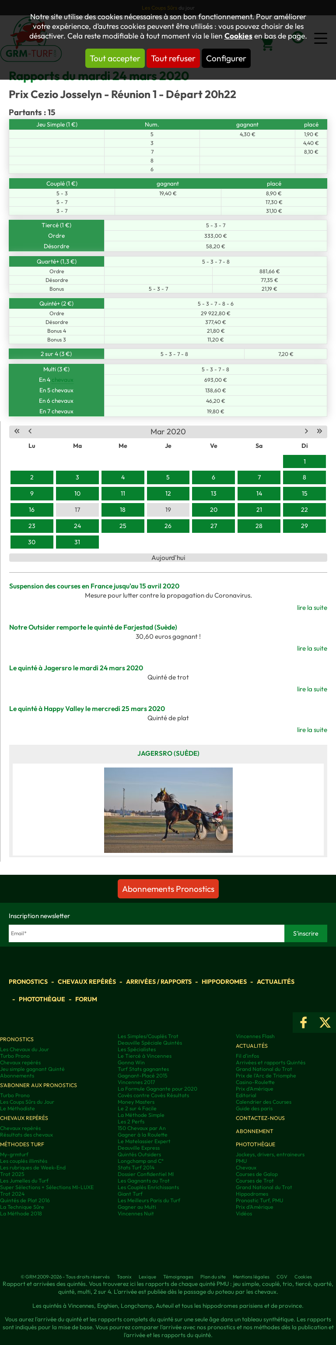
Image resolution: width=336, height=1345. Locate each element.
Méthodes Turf (22, 1144)
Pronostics (28, 982)
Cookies (238, 36)
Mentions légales (251, 1277)
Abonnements (17, 1075)
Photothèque (42, 999)
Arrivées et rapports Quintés (270, 1062)
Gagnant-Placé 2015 (143, 1075)
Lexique (147, 1277)
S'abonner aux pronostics (38, 1085)
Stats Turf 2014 (136, 1167)
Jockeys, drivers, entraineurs (270, 1154)
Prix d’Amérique (254, 1207)
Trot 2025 (12, 1174)
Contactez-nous (260, 1118)
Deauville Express (139, 1147)
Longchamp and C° (141, 1161)
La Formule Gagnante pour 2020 (157, 1088)
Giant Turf (130, 1193)
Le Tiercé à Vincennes (145, 1056)
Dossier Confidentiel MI (146, 1174)
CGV (281, 1277)
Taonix (124, 1277)
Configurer (226, 58)
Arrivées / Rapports (159, 982)
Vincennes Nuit (136, 1213)
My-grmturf (14, 1154)
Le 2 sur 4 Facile (137, 1108)
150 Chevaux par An (142, 1128)
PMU (241, 1161)
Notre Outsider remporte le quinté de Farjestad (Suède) (93, 627)
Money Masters (136, 1102)
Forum (86, 999)
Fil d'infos (247, 1056)
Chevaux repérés (87, 982)
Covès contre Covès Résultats (153, 1095)
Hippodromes (224, 982)
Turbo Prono (15, 1056)
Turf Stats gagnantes (143, 1069)
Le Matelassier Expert (144, 1141)
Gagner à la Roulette (143, 1134)
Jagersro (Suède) (168, 753)
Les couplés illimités (23, 1161)
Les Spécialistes (137, 1049)
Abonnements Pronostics (168, 889)
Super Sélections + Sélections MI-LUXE (47, 1187)
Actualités (275, 982)
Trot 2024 (12, 1193)
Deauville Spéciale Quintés (150, 1042)
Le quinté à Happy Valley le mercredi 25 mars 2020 (87, 708)
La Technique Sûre (22, 1207)
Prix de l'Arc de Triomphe (266, 1075)
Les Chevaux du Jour (24, 1049)
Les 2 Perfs (131, 1121)
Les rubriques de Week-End (33, 1167)
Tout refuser (173, 58)
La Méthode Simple (141, 1115)
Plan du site (213, 1277)
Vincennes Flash (255, 1036)
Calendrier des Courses (263, 1102)
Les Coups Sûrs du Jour (27, 1102)
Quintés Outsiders (139, 1154)
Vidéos (244, 1213)
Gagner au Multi (137, 1207)
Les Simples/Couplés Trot (148, 1036)
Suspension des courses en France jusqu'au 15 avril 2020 (94, 585)
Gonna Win (131, 1062)
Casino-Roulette (255, 1082)
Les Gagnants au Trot (144, 1180)
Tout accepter (115, 58)
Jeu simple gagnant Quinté (32, 1069)
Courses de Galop (257, 1174)
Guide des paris (254, 1108)
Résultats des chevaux (26, 1134)
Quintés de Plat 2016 (25, 1200)
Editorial (246, 1095)
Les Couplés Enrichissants (148, 1187)
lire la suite (312, 607)
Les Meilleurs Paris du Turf (149, 1200)
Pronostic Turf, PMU (259, 1200)
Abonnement (254, 1131)
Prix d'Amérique (254, 1088)
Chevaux (246, 1167)
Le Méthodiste (17, 1108)
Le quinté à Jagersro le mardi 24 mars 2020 (76, 667)
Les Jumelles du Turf (24, 1180)
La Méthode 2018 (21, 1213)
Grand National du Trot (264, 1069)
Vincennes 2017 (136, 1082)
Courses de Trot (255, 1180)
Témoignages (178, 1277)
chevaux (63, 380)
